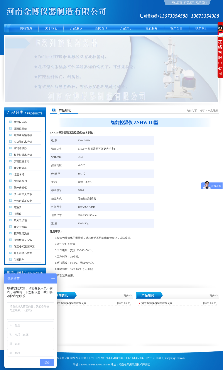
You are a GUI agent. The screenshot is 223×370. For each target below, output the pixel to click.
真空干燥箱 (20, 226)
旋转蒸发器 (20, 148)
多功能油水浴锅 (23, 141)
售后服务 (151, 28)
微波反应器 (20, 122)
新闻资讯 (101, 28)
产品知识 (126, 28)
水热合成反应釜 (23, 200)
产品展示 (189, 2)
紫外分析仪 (20, 187)
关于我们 (51, 28)
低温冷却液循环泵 (24, 246)
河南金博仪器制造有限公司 (71, 303)
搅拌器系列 (20, 181)
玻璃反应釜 (20, 128)
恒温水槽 (19, 174)
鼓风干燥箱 (20, 220)
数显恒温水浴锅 (23, 154)
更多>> (127, 295)
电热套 (18, 207)
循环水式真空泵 (23, 194)
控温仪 (18, 213)
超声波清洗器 (21, 233)
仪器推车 (19, 259)
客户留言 (176, 28)
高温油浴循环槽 (23, 135)
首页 (202, 110)
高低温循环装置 (23, 253)
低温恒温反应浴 (23, 240)
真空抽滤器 (20, 167)
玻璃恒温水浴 (21, 161)
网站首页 (177, 2)
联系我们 (201, 2)
